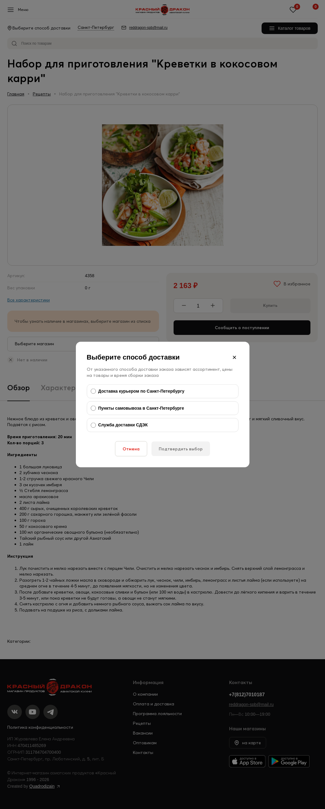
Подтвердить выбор (181, 448)
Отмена (131, 448)
